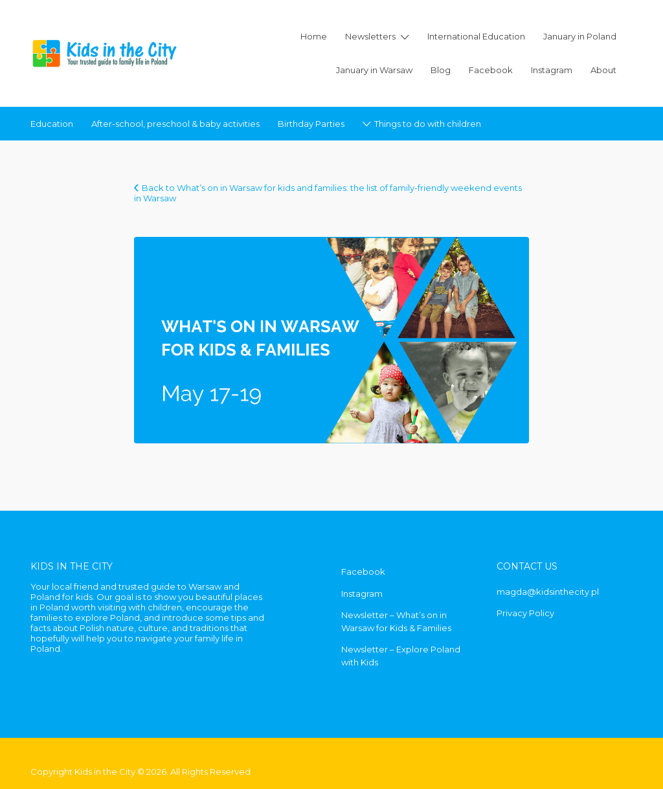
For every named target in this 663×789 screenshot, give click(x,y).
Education (51, 123)
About (603, 70)
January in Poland (579, 36)
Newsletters (370, 36)
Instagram (551, 70)
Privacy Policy (525, 613)
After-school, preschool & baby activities (175, 123)
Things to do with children (427, 123)
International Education (476, 36)
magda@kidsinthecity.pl (548, 591)
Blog (441, 70)
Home (313, 36)
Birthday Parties (311, 123)
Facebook (491, 70)
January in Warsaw (374, 70)
